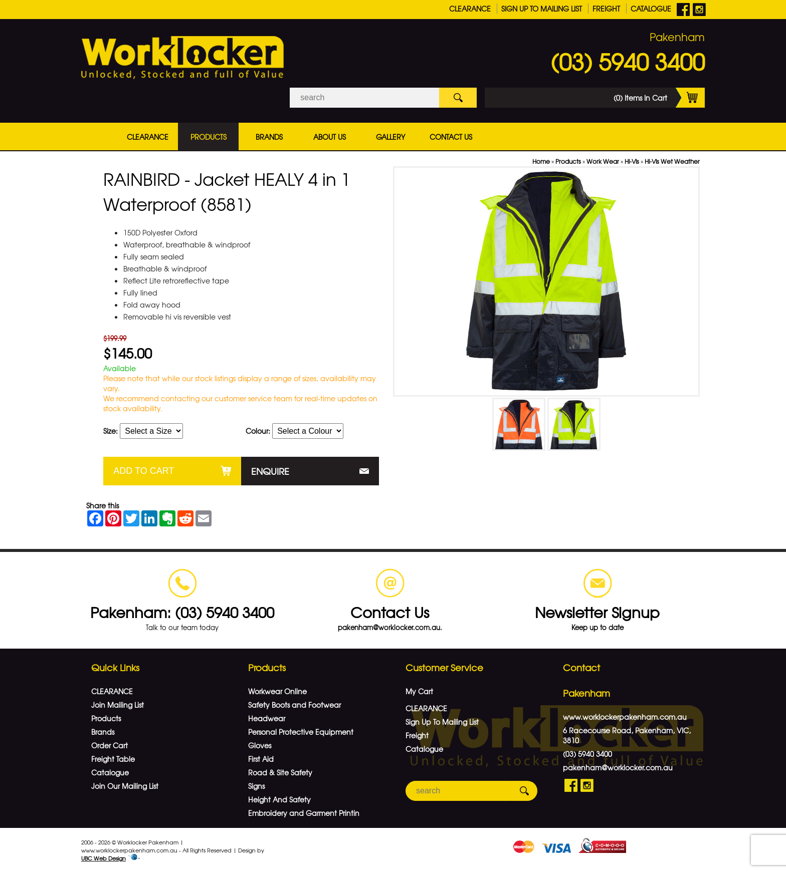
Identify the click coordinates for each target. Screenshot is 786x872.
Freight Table (113, 759)
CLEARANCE (470, 9)
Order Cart (109, 745)
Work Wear (602, 161)
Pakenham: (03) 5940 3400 (182, 612)
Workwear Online (277, 691)
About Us (329, 137)
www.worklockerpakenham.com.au (625, 717)
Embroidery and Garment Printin (303, 813)
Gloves (259, 745)
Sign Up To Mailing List (541, 9)
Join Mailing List (117, 705)
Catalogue (651, 9)
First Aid (261, 759)
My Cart (419, 691)
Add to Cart (143, 471)
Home (541, 161)
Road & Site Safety (280, 772)
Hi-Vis (632, 161)
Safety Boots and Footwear (294, 705)
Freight (606, 9)
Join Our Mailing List (124, 786)
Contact (581, 667)
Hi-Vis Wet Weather (672, 161)
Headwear (266, 718)
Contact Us (451, 137)
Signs (256, 786)
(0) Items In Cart (659, 98)
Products (208, 137)
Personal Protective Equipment (300, 732)
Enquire (270, 471)
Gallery (390, 137)
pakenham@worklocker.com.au (618, 767)
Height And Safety (279, 799)
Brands (269, 137)
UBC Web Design (103, 858)
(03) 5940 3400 (627, 61)
